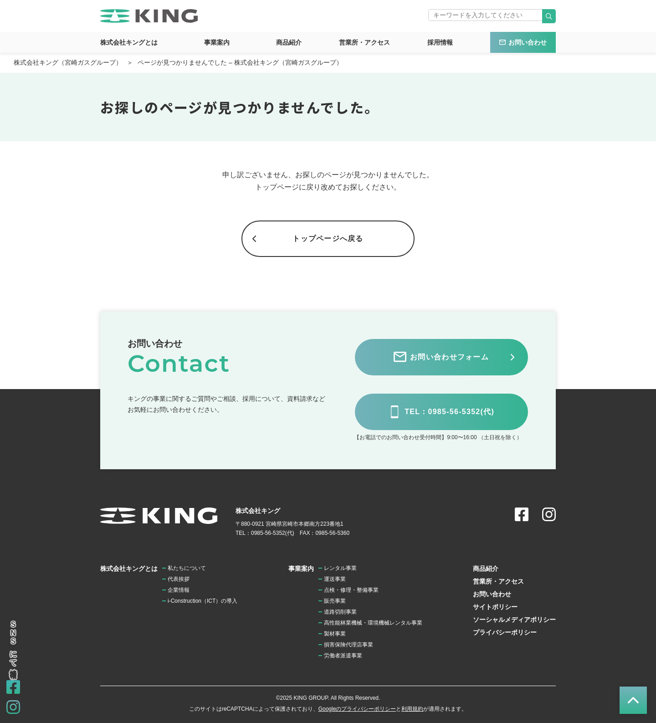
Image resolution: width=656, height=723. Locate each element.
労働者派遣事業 (343, 655)
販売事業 (335, 601)
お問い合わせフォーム (449, 357)
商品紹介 (289, 42)
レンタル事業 (340, 568)
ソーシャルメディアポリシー (514, 619)
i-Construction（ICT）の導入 (202, 601)
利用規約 (412, 709)
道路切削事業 (340, 612)
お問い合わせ (527, 42)
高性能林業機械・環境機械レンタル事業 (373, 623)
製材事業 (335, 633)
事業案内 (217, 42)
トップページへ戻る (328, 238)
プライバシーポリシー (505, 632)
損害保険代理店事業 (348, 644)
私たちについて (187, 568)
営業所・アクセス (364, 42)
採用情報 (440, 42)
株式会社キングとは (129, 42)
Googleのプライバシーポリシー (357, 709)
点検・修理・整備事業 (351, 590)
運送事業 (335, 579)
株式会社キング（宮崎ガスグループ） (68, 62)
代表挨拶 (179, 579)
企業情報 (179, 590)
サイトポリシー (495, 606)
